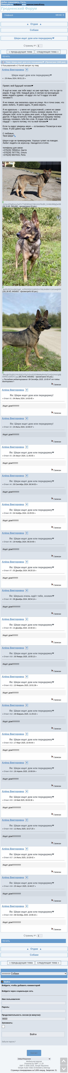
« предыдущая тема (20, 52)
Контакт (34, 1053)
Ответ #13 (8, 743)
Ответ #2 (8, 427)
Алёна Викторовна (13, 69)
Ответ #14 (8, 771)
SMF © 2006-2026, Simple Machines (33, 1066)
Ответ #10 (8, 657)
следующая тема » (48, 52)
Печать (6, 56)
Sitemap (47, 1068)
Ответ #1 (8, 398)
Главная (8, 15)
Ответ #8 (8, 599)
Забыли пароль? (9, 1042)
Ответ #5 (8, 513)
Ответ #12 (8, 714)
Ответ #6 (8, 542)
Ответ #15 (8, 800)
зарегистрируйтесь (35, 4)
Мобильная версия (34, 1061)
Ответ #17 (8, 858)
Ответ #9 (8, 628)
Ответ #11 (8, 685)
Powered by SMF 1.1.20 (34, 1064)
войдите (18, 4)
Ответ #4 (8, 484)
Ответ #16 (8, 829)
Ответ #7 (8, 571)
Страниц (30, 45)
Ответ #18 (8, 886)
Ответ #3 (8, 456)
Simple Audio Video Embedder (30, 1068)
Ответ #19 (8, 915)
